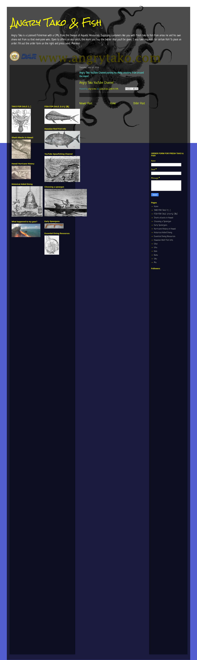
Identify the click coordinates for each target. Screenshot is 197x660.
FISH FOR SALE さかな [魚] (166, 214)
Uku (155, 259)
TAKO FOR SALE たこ (162, 210)
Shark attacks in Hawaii (163, 218)
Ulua (155, 244)
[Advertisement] (42, 86)
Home (113, 103)
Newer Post (85, 103)
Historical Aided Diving (163, 232)
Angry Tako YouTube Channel (96, 83)
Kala (155, 251)
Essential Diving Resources (164, 236)
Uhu (155, 247)
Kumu (156, 255)
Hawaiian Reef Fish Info (163, 240)
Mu (155, 262)
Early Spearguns (160, 225)
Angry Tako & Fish (56, 22)
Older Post (139, 103)
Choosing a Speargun (162, 221)
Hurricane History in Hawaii (165, 229)
